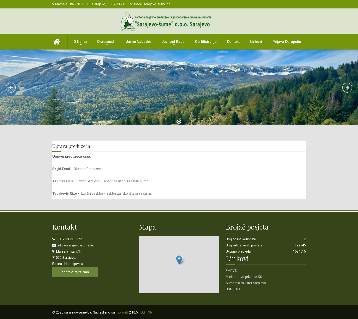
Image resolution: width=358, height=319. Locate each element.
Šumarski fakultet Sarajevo (246, 283)
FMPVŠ (231, 271)
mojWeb (122, 312)
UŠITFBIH (233, 289)
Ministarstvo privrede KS (244, 277)
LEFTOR (146, 312)
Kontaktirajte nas (75, 272)
